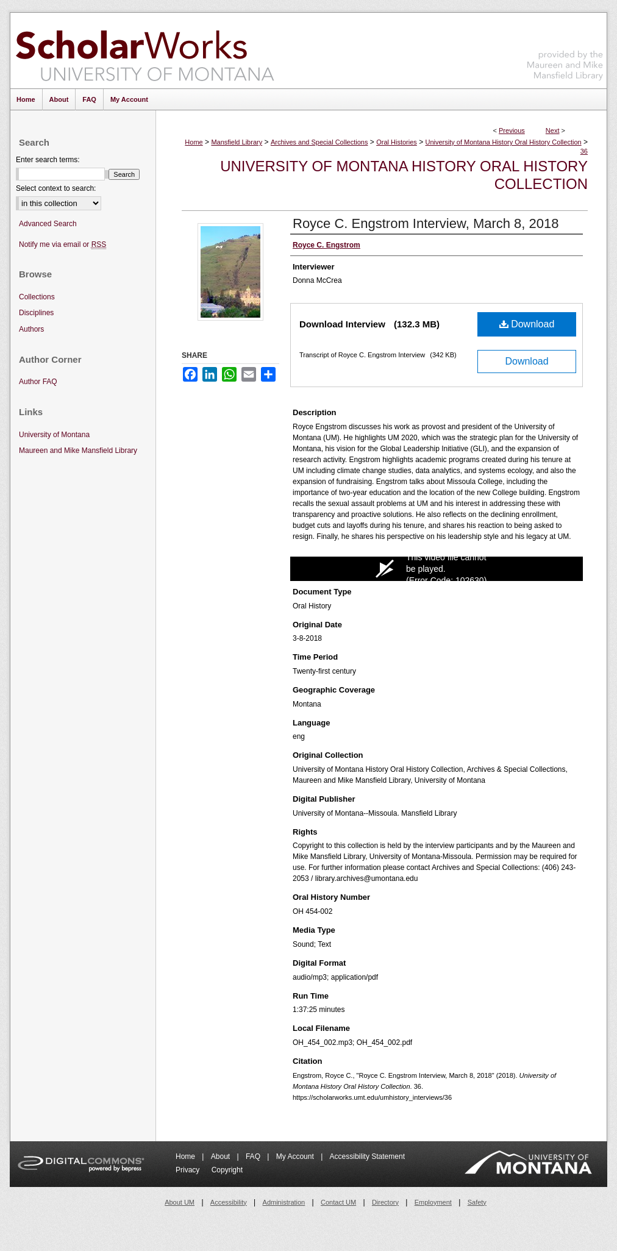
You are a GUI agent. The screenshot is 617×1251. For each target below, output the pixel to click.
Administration (284, 1202)
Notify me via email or (62, 244)
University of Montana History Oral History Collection (504, 142)
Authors (31, 329)
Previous (512, 130)
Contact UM (338, 1202)
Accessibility (228, 1202)
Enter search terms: (48, 159)
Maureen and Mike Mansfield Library (565, 48)
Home (193, 142)
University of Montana (54, 434)
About (221, 1156)
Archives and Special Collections (319, 142)
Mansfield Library (236, 142)
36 (584, 151)
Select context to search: (56, 188)
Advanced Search (48, 223)
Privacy (189, 1170)
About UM (179, 1202)
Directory (385, 1202)
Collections (37, 297)
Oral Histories (396, 142)
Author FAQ (38, 381)
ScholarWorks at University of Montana (144, 50)
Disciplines (36, 312)
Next (553, 130)
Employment (433, 1202)
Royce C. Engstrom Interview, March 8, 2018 (426, 223)
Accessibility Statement (367, 1156)
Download (527, 324)
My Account (296, 1156)
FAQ (254, 1156)
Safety (477, 1202)
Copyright (227, 1170)
